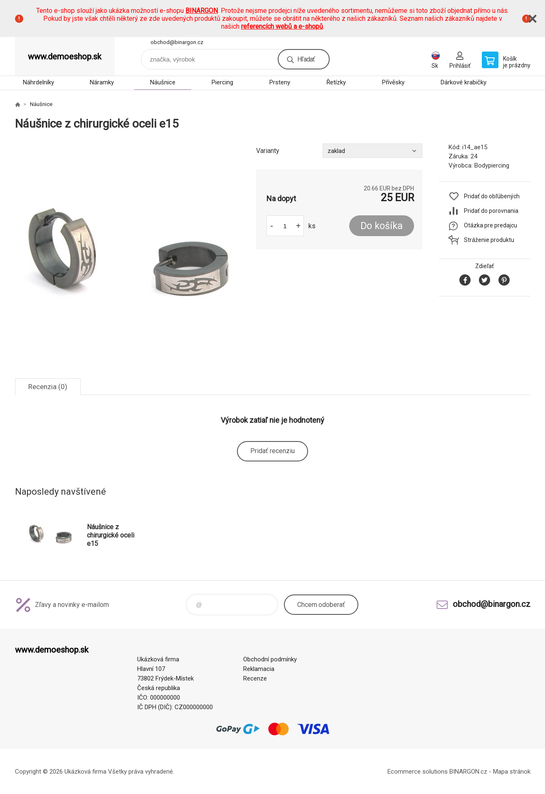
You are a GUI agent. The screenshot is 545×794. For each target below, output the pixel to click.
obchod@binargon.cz (176, 42)
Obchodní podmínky (270, 659)
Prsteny (279, 82)
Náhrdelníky (38, 82)
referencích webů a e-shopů (282, 26)
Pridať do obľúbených (492, 196)
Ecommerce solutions (417, 771)
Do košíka (381, 226)
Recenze (255, 678)
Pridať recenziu (272, 451)
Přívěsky (393, 82)
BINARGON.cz (468, 771)
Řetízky (336, 82)
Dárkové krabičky (463, 82)
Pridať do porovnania (491, 210)
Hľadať (306, 59)
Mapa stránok (511, 771)
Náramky (102, 82)
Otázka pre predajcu (490, 225)
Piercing (222, 82)
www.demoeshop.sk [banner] (64, 57)
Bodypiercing (491, 165)
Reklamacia (258, 669)
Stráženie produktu (489, 240)
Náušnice (162, 82)
